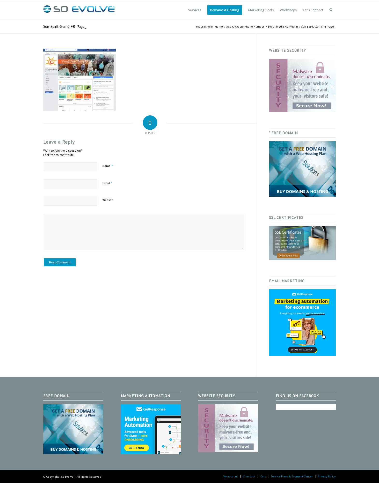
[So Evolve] (79, 10)
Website (107, 200)
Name (107, 165)
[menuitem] (194, 10)
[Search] (331, 10)
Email (107, 183)
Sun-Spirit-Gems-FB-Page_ (64, 26)
